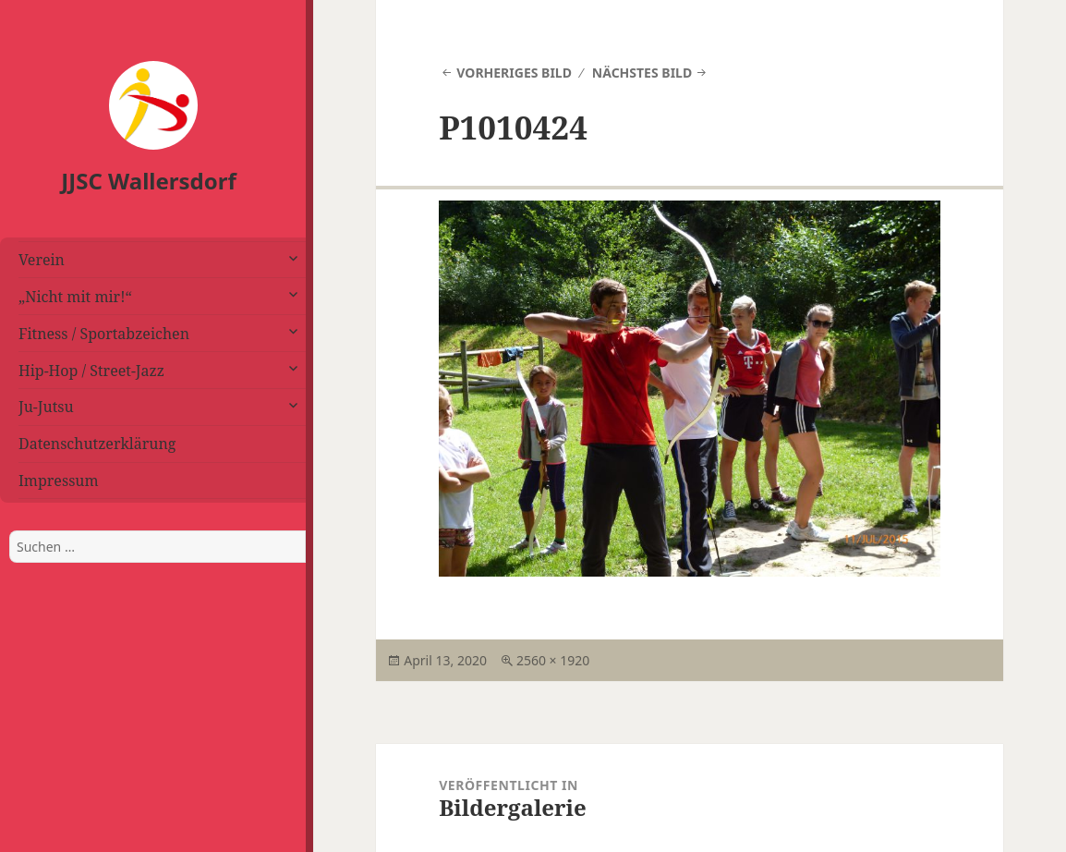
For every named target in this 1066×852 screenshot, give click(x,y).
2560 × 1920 (552, 660)
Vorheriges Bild (514, 72)
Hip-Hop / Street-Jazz (91, 370)
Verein (41, 260)
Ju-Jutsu (46, 406)
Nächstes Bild (642, 72)
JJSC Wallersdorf (148, 180)
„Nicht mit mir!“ (75, 296)
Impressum (58, 480)
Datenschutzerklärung (97, 443)
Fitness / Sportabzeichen (103, 333)
